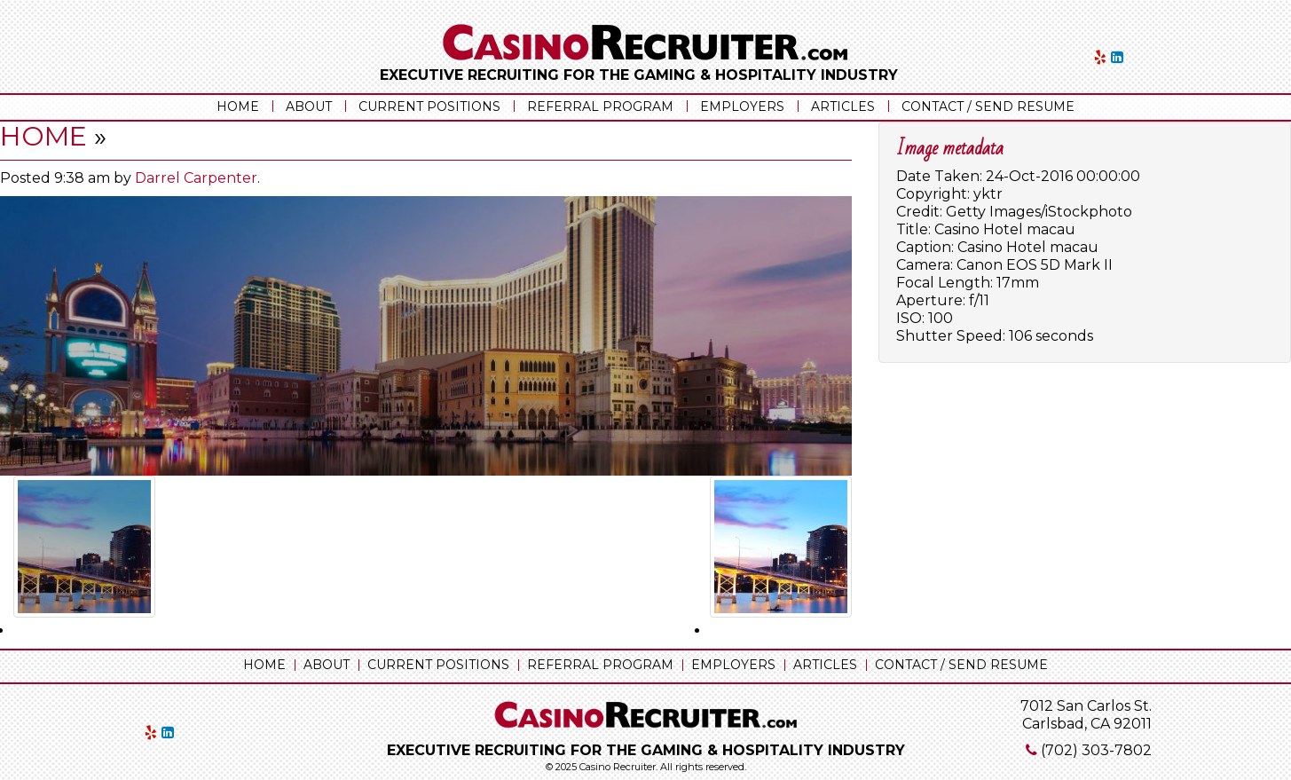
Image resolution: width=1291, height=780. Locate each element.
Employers (742, 106)
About (309, 106)
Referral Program (600, 106)
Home (237, 106)
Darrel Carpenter (196, 177)
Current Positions (429, 106)
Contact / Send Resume (988, 106)
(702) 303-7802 (1096, 750)
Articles (843, 106)
